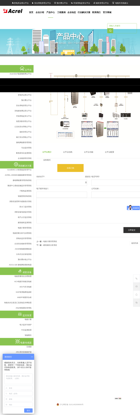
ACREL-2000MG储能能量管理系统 (18, 175)
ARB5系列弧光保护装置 (102, 322)
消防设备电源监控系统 (23, 212)
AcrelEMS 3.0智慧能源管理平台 (19, 170)
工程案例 (61, 12)
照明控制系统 (40, 278)
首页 (31, 12)
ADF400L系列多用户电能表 (103, 290)
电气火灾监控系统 (25, 217)
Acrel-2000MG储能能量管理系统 (76, 271)
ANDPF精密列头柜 (24, 297)
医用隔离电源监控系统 (43, 271)
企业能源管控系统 (25, 158)
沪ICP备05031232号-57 (85, 399)
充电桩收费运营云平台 (23, 111)
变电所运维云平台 (20, 3)
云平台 (86, 43)
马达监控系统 (26, 148)
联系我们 (96, 12)
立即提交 (131, 230)
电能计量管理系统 (25, 228)
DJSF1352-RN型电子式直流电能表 (106, 304)
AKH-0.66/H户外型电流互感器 (46, 334)
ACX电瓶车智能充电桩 (23, 282)
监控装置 (97, 285)
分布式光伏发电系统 (24, 254)
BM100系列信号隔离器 (43, 331)
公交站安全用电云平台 (23, 127)
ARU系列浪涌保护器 (24, 352)
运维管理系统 (40, 267)
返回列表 (134, 243)
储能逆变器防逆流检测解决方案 (76, 274)
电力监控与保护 (26, 325)
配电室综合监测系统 (24, 153)
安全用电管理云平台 (41, 3)
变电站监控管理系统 (24, 238)
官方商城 (107, 12)
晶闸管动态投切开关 (101, 260)
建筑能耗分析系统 (50, 245)
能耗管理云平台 (101, 3)
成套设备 (97, 248)
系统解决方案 (69, 248)
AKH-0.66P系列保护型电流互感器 (47, 345)
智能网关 (28, 335)
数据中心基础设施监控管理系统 (20, 186)
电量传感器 (39, 326)
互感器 (29, 347)
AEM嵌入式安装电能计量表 (103, 294)
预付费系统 (39, 285)
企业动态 (71, 12)
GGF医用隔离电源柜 (23, 292)
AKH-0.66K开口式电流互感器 (46, 356)
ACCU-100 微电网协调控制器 (20, 265)
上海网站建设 (109, 399)
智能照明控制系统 (25, 196)
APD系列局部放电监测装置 (103, 297)
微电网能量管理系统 (24, 142)
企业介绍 (40, 12)
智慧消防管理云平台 (24, 121)
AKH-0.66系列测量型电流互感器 (47, 341)
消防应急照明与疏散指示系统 (20, 201)
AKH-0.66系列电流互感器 (44, 363)
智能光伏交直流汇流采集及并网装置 (18, 303)
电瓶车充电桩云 (120, 3)
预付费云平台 (61, 3)
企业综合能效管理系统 (23, 244)
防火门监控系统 (26, 207)
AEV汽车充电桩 (25, 287)
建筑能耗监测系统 (25, 223)
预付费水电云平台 (25, 259)
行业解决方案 (84, 12)
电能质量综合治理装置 (23, 276)
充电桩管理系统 (41, 274)
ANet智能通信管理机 (23, 308)
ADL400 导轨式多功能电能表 (104, 308)
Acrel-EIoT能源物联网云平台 (21, 74)
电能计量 (28, 319)
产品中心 (50, 12)
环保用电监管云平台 (80, 3)
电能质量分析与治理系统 (22, 233)
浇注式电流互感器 (42, 359)
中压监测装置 (26, 330)
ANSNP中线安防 (99, 257)
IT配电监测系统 (26, 191)
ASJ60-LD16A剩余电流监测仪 (104, 315)
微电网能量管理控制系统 (22, 180)
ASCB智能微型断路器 (23, 249)
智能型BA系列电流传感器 (44, 338)
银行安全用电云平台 (24, 137)
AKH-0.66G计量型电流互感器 (46, 352)
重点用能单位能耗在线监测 (74, 278)
